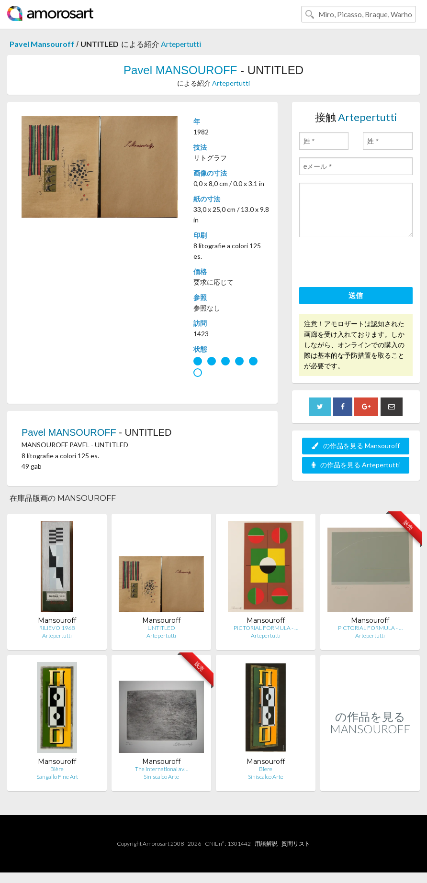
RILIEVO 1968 (57, 627)
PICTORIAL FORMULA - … (266, 627)
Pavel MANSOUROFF (180, 70)
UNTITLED (161, 627)
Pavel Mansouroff (42, 43)
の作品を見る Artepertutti (356, 465)
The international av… (161, 769)
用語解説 (266, 843)
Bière (57, 769)
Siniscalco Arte (161, 776)
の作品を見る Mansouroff (356, 446)
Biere (265, 769)
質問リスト (295, 843)
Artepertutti (181, 43)
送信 (355, 295)
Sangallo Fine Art (57, 776)
